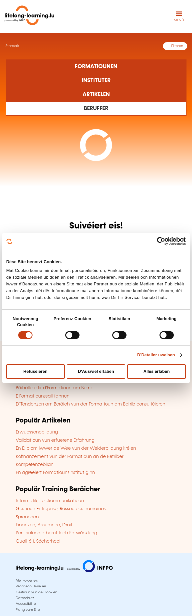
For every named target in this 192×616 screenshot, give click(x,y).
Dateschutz (25, 598)
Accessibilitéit (27, 604)
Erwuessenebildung (37, 432)
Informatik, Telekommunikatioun (50, 501)
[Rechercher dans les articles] (96, 95)
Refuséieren (36, 371)
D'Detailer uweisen (156, 355)
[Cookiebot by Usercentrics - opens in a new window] (164, 241)
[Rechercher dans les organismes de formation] (96, 81)
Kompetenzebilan (35, 464)
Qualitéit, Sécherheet (38, 541)
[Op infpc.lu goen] (64, 571)
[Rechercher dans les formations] (96, 66)
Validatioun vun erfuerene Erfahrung (55, 440)
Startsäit (11, 46)
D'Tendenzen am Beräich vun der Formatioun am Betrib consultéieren (90, 404)
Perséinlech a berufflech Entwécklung (56, 533)
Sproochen (27, 517)
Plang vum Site (28, 610)
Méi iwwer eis (27, 580)
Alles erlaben (157, 371)
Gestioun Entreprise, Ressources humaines (61, 509)
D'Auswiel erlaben (96, 371)
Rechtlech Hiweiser (31, 586)
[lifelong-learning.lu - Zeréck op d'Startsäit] (29, 16)
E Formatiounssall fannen (43, 396)
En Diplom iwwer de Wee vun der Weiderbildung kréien (76, 448)
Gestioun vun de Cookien (36, 592)
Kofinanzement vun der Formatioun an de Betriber (70, 456)
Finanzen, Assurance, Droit (44, 525)
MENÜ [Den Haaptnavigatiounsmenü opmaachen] (179, 20)
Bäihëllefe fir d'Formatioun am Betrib (55, 388)
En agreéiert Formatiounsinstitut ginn (55, 472)
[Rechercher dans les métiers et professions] (96, 109)
